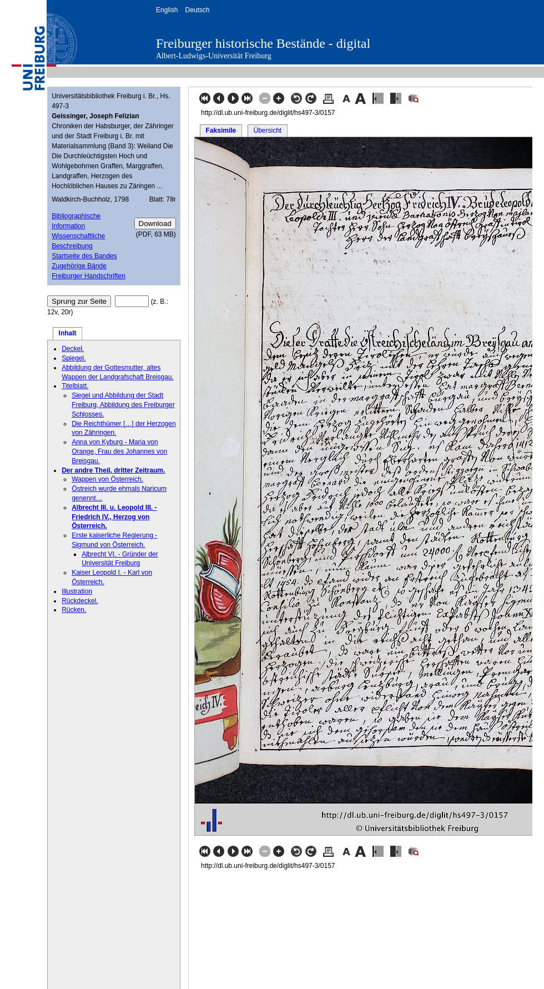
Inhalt (68, 333)
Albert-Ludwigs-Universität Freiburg (213, 56)
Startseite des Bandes (84, 256)
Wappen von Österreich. (107, 479)
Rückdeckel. (80, 601)
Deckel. (73, 349)
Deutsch (197, 10)
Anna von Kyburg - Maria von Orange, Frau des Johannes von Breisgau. (119, 451)
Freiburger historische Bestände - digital (263, 43)
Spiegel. (73, 358)
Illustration (77, 591)
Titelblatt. (75, 386)
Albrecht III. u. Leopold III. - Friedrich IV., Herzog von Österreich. (114, 517)
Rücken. (74, 610)
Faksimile (221, 130)
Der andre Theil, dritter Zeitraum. (113, 470)
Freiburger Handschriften (88, 276)
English (167, 10)
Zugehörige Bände (79, 266)
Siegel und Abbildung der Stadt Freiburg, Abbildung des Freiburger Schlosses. (123, 404)
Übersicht (267, 130)
